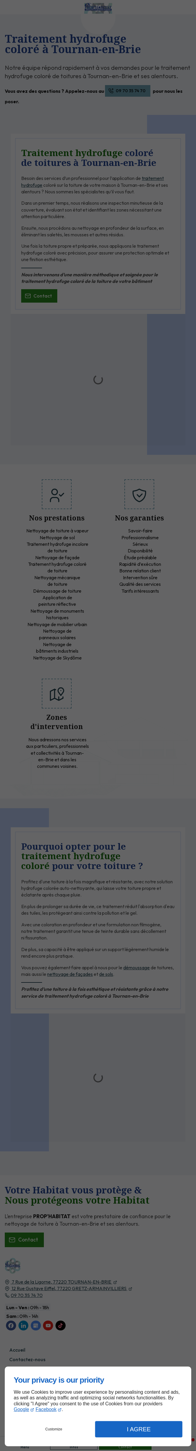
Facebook (46, 1409)
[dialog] (98, 1406)
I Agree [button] (139, 1429)
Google (21, 1409)
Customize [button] (53, 1429)
